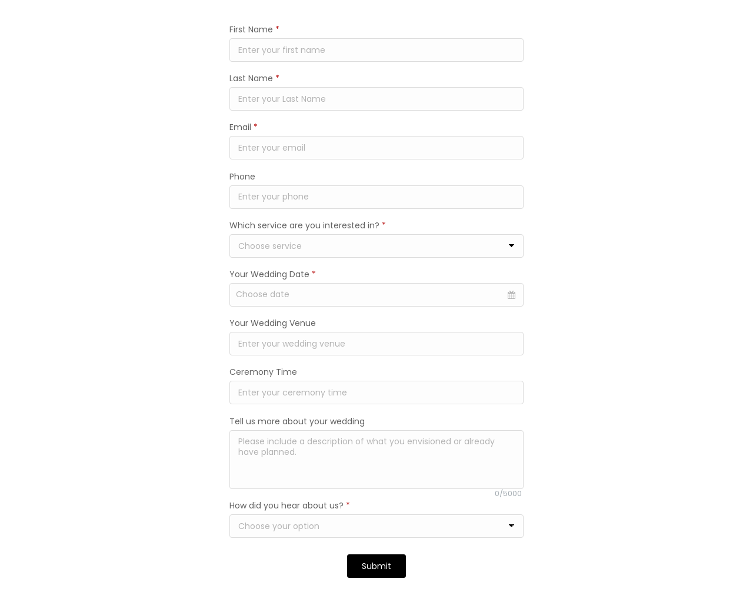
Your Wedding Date (272, 274)
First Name (254, 29)
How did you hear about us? (289, 505)
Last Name (254, 78)
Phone (242, 176)
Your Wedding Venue (272, 323)
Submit (376, 566)
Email (243, 127)
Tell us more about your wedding (297, 421)
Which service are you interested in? (307, 225)
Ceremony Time (263, 372)
